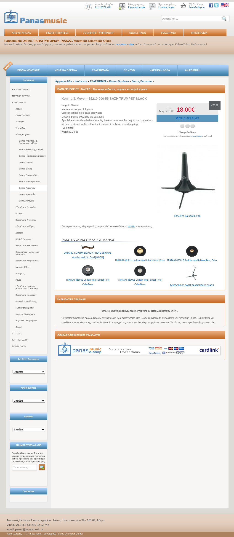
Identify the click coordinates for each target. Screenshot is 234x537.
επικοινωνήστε (197, 136)
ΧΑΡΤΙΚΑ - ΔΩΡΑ (160, 70)
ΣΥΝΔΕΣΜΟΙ (168, 33)
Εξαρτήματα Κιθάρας (25, 226)
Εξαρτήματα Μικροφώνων (27, 261)
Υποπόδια (20, 128)
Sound (18, 327)
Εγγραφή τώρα (136, 7)
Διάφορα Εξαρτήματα (25, 314)
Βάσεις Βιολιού (25, 162)
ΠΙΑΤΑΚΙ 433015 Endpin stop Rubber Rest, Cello (192, 260)
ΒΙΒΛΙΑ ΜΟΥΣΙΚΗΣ (28, 70)
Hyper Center (75, 533)
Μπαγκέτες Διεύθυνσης (26, 301)
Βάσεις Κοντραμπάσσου (30, 181)
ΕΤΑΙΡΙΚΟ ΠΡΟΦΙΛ (57, 33)
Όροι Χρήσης (14, 533)
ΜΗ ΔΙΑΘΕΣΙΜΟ (187, 118)
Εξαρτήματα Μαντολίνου (26, 245)
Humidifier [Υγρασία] (25, 308)
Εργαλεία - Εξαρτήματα (26, 321)
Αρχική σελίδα (63, 81)
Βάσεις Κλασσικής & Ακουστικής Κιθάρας (28, 142)
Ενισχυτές (20, 273)
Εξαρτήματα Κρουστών (26, 295)
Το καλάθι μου (197, 7)
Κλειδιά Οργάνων (23, 239)
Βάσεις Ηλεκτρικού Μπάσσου (32, 156)
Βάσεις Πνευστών (27, 188)
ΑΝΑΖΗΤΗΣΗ (192, 70)
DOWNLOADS (137, 33)
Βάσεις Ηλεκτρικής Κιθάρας (31, 149)
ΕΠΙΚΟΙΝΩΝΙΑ (199, 33)
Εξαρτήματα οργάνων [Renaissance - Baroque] (27, 287)
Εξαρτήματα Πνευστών (26, 220)
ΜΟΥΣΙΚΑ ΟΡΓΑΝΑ (65, 70)
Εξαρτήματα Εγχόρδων (26, 207)
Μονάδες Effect (22, 267)
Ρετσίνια (19, 213)
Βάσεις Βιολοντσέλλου (29, 175)
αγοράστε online (125, 44)
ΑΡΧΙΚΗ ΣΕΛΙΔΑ (21, 33)
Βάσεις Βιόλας (25, 169)
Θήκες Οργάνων (23, 115)
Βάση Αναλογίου (26, 201)
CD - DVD (129, 70)
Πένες (18, 280)
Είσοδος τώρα (166, 7)
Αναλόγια (20, 122)
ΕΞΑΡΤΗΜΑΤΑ (100, 70)
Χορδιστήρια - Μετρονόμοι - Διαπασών (28, 253)
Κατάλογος (81, 81)
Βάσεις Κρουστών (27, 194)
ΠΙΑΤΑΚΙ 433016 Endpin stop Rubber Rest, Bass (140, 260)
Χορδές (19, 109)
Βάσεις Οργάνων (23, 134)
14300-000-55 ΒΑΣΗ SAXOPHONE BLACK (192, 285)
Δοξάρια (19, 233)
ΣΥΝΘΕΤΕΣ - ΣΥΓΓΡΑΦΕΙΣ (98, 33)
